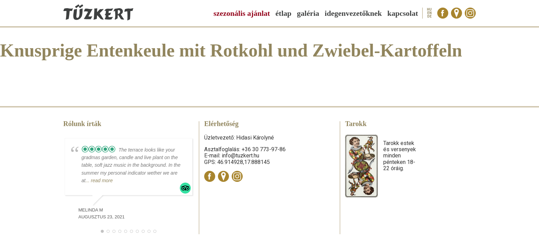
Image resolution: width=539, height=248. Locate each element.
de (429, 16)
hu (429, 9)
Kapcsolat (402, 13)
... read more (99, 180)
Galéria (308, 13)
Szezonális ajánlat (241, 13)
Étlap (283, 13)
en (429, 13)
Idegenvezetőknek (353, 13)
